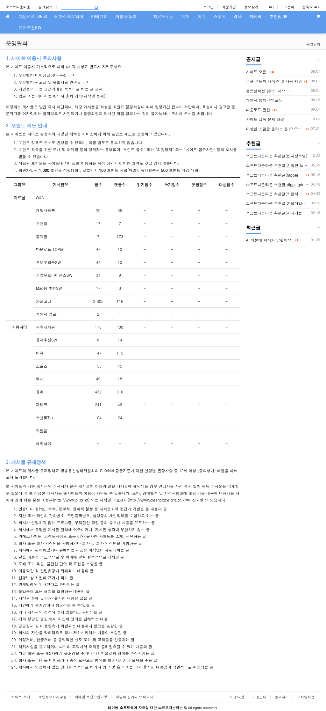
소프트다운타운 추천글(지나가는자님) (277, 213)
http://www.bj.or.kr (71, 499)
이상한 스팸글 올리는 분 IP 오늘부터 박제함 (275, 128)
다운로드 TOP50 (50, 249)
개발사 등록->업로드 (264, 100)
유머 (40, 391)
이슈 (40, 353)
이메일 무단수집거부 (91, 696)
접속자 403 (311, 6)
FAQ (269, 6)
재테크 (41, 404)
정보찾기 (251, 6)
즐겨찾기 (46, 6)
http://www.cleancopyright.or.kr (157, 499)
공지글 (41, 236)
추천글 (41, 223)
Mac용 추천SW (49, 288)
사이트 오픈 (256, 71)
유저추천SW (46, 339)
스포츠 (41, 366)
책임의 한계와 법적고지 (134, 696)
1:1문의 (288, 6)
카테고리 (43, 301)
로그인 (208, 6)
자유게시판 (45, 327)
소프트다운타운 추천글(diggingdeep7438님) (277, 184)
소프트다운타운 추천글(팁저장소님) (277, 155)
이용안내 (259, 696)
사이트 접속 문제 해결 (265, 119)
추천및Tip (44, 417)
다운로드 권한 (258, 109)
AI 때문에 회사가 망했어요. (269, 240)
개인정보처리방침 (53, 696)
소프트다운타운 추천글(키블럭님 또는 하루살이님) (275, 193)
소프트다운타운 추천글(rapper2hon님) (275, 175)
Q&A (40, 197)
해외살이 (43, 443)
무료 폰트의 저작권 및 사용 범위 (274, 81)
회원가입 (229, 6)
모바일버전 (306, 696)
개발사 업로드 (48, 314)
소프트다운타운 (18, 6)
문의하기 (282, 696)
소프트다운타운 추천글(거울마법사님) (277, 203)
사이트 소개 (20, 696)
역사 (40, 378)
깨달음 (41, 430)
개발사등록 (45, 210)
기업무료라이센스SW (54, 275)
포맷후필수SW (48, 262)
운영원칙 (313, 44)
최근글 (253, 228)
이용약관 (237, 696)
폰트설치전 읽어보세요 (266, 90)
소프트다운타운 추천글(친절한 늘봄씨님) (277, 165)
